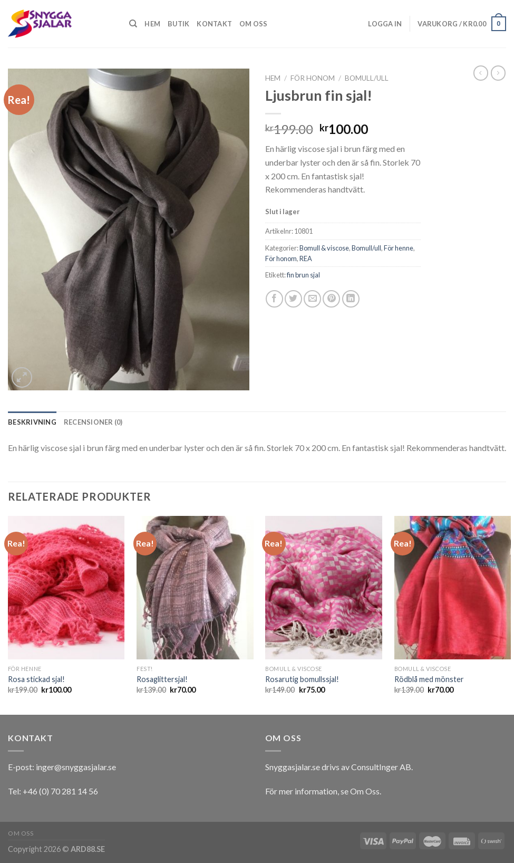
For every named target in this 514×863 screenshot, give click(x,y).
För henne (398, 248)
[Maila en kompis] (312, 299)
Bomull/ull (367, 78)
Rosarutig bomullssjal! (302, 679)
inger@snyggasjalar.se (76, 767)
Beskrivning (32, 422)
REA (305, 258)
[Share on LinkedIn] (351, 299)
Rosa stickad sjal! (36, 679)
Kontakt (214, 24)
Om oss (253, 24)
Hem (152, 24)
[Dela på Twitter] (293, 299)
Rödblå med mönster (429, 679)
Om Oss (365, 791)
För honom (312, 78)
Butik (178, 24)
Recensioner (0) (93, 422)
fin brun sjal (303, 275)
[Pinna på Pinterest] (331, 299)
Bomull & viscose (324, 248)
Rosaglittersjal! (162, 679)
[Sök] (133, 24)
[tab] (32, 422)
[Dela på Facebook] (274, 299)
